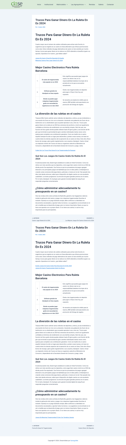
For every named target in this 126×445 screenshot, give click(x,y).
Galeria (101, 4)
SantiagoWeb (74, 440)
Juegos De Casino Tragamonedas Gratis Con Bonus (51, 268)
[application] (68, 4)
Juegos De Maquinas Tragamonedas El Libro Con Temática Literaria (56, 418)
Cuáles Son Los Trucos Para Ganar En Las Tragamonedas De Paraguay (57, 150)
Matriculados (63, 4)
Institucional (50, 4)
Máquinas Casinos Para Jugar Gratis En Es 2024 (50, 60)
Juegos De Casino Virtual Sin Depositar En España (51, 58)
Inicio (41, 4)
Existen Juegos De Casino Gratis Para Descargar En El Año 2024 (55, 266)
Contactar (110, 4)
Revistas (93, 4)
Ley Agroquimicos (79, 4)
